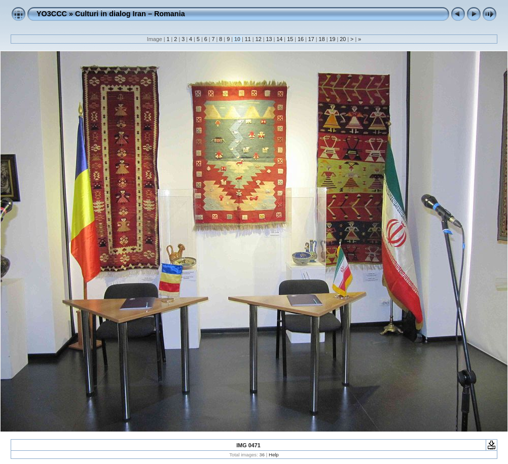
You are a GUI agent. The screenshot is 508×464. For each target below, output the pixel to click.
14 (279, 39)
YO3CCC (52, 14)
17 (311, 39)
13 (268, 39)
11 (247, 39)
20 (342, 39)
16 (300, 39)
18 (321, 39)
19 (332, 39)
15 (290, 39)
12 (258, 39)
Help (274, 454)
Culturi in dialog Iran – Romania (130, 14)
